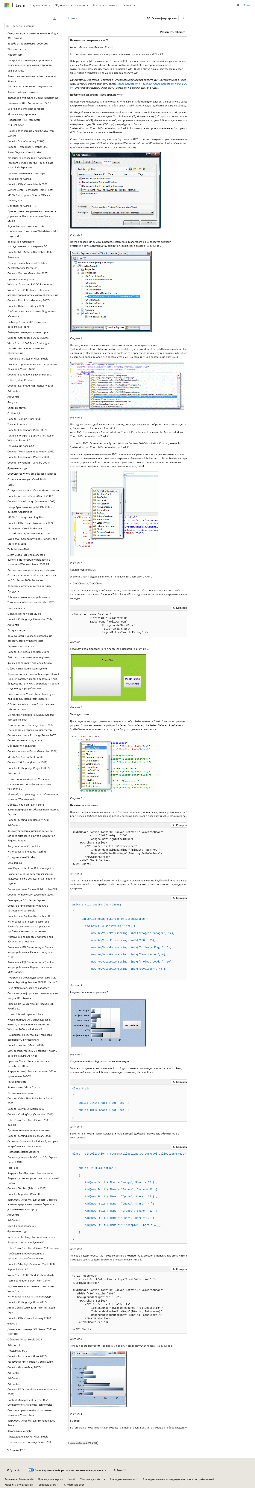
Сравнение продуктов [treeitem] (20, 279)
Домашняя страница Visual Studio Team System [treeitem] (30, 133)
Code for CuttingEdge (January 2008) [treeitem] (28, 820)
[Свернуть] (54, 18)
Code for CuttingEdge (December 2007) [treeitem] (30, 619)
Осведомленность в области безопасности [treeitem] (33, 490)
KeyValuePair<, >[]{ (103, 926)
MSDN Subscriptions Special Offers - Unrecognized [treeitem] (28, 197)
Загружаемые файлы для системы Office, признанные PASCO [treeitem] (31, 1074)
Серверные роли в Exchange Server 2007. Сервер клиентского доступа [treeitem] (31, 737)
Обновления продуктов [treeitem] (21, 745)
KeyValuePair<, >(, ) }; (119, 968)
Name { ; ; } (100, 1102)
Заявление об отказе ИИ (19, 1471)
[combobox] (31, 26)
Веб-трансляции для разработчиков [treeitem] (28, 597)
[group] (127, 733)
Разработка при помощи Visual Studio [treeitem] (30, 1361)
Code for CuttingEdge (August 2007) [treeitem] (28, 768)
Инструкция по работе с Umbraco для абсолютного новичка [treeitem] (30, 939)
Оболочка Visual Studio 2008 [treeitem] (24, 1339)
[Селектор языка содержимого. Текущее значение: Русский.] (13, 1462)
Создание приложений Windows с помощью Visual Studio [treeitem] (27, 908)
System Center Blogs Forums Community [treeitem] (31, 1237)
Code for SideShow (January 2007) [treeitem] (27, 762)
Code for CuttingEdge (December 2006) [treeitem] (30, 1114)
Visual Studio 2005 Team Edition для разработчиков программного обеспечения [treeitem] (28, 348)
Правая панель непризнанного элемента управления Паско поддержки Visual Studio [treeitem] (31, 215)
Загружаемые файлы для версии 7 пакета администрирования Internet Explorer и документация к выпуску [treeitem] (32, 1204)
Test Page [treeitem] (12, 1167)
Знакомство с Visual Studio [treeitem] (23, 1087)
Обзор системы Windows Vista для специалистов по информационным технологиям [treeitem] (29, 783)
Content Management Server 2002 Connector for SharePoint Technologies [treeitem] (29, 1402)
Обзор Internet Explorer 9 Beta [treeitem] (25, 1014)
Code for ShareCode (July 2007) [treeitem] (25, 141)
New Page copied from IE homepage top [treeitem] (30, 868)
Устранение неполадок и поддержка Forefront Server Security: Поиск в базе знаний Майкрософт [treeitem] (30, 162)
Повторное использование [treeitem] (23, 1151)
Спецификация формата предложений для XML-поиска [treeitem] (32, 35)
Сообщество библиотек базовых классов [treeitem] (31, 473)
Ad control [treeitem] (13, 773)
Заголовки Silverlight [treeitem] (19, 1431)
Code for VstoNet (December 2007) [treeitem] (27, 273)
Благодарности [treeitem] (16, 608)
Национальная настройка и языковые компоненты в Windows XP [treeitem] (29, 1037)
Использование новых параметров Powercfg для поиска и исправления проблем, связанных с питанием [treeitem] (28, 926)
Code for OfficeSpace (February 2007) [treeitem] (29, 1318)
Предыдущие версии (50, 1471)
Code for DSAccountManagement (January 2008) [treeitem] (32, 1392)
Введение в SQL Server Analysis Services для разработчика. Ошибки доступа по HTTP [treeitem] (30, 951)
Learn (71, 18)
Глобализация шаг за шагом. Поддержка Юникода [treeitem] (31, 314)
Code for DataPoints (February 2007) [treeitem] (28, 300)
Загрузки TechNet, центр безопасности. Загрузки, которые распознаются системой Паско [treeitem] (33, 1178)
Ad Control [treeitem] (13, 391)
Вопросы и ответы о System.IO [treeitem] (25, 1242)
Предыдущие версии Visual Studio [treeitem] (27, 1436)
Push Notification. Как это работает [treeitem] (28, 988)
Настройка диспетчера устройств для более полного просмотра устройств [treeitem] (29, 62)
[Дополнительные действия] (183, 18)
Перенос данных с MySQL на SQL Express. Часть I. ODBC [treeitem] (32, 1160)
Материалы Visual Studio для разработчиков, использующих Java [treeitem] (28, 531)
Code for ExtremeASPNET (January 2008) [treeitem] (30, 385)
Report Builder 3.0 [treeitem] (17, 1269)
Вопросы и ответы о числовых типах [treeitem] (29, 586)
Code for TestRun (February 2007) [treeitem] (26, 1188)
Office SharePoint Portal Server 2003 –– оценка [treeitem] (30, 1122)
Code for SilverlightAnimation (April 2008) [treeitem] (31, 1264)
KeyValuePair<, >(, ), (123, 933)
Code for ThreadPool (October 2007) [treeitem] (28, 146)
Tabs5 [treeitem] (10, 484)
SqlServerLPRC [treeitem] (15, 70)
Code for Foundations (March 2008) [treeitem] (28, 457)
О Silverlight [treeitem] (14, 413)
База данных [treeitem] (14, 863)
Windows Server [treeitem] (16, 49)
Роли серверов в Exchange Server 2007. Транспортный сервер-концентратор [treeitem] (30, 727)
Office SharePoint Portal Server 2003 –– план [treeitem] (33, 1248)
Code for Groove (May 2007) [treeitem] (24, 1367)
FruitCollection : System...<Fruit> (129, 1153)
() (96, 904)
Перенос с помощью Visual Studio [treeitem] (27, 358)
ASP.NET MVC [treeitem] (15, 125)
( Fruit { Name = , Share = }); (114, 1182)
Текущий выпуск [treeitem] (17, 424)
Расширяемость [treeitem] (16, 1081)
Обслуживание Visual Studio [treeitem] (24, 613)
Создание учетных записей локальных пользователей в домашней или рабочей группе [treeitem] (31, 878)
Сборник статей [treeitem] (16, 407)
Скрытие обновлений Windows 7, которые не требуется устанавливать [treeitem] (32, 1144)
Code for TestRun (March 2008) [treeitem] (25, 1045)
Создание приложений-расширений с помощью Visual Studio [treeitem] (30, 1412)
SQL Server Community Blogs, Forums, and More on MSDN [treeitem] (32, 541)
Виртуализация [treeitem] (16, 630)
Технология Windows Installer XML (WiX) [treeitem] (30, 602)
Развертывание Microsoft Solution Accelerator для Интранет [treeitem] (27, 265)
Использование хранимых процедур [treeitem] (29, 1296)
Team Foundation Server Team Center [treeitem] (29, 1280)
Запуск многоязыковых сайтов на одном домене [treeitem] (31, 78)
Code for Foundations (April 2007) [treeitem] (27, 430)
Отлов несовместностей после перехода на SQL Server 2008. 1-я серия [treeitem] (31, 578)
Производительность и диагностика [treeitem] (28, 1130)
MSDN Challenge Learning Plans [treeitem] (26, 517)
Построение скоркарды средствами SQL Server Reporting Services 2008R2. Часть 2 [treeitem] (32, 980)
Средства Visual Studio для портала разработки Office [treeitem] (28, 1063)
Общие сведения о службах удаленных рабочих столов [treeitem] (30, 707)
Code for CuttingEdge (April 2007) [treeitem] (27, 1302)
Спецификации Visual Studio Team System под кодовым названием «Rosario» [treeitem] (32, 696)
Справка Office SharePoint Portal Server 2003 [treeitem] (30, 1101)
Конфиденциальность (122, 1471)
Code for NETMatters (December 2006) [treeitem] (29, 252)
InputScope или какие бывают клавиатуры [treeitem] (32, 97)
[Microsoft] (6, 5)
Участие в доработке (92, 1471)
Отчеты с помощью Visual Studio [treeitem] (27, 479)
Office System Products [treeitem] (20, 380)
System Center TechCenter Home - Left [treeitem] (30, 189)
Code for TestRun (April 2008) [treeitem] (24, 419)
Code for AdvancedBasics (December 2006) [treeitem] (32, 751)
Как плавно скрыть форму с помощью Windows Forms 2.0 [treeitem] (30, 438)
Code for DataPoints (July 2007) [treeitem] (25, 306)
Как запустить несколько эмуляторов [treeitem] (29, 86)
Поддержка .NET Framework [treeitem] (23, 119)
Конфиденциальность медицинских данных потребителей (177, 1471)
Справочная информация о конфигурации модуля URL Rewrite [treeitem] (32, 995)
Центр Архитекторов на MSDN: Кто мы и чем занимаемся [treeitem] (31, 717)
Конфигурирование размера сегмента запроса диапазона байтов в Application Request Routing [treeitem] (31, 835)
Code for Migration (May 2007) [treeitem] (25, 1194)
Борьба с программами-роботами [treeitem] (27, 43)
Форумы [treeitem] (12, 402)
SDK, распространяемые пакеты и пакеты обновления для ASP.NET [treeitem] (32, 1053)
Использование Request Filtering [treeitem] (26, 851)
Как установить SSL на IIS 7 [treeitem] (23, 846)
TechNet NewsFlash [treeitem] (18, 549)
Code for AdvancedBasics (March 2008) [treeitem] (30, 496)
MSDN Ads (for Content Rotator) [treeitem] (26, 757)
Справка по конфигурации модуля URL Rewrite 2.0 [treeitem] (30, 1006)
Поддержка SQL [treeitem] (17, 1350)
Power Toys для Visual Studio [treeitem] (24, 152)
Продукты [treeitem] (13, 591)
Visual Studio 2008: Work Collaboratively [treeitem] (30, 1275)
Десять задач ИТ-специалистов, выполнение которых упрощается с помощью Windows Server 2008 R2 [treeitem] (28, 559)
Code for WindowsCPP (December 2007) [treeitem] (30, 894)
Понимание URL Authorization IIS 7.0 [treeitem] (29, 103)
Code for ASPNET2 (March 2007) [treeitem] (26, 1108)
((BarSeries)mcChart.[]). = (110, 918)
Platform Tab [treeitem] (14, 54)
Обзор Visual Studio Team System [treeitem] (27, 668)
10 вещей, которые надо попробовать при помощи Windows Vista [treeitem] (32, 796)
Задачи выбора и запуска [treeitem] (22, 92)
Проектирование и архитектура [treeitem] (26, 173)
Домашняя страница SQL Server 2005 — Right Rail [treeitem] (31, 1331)
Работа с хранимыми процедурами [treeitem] (28, 657)
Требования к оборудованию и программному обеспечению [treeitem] (26, 1256)
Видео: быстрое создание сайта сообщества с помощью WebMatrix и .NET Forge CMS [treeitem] (32, 231)
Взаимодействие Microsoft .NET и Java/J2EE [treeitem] (33, 889)
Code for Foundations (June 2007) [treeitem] (27, 1356)
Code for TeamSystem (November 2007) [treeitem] (30, 916)
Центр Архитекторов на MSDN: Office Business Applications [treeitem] (29, 509)
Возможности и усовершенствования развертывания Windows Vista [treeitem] (29, 638)
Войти (247, 5)
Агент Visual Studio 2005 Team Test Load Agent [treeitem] (31, 1310)
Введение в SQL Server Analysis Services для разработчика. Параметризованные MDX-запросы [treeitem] (31, 967)
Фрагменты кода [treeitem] (17, 468)
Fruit (81, 1088)
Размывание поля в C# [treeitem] (20, 446)
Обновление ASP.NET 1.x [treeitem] (21, 205)
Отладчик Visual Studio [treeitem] (21, 857)
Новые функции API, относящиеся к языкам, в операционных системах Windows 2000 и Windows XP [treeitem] (29, 1024)
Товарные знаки (47, 1476)
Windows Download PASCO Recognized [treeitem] (30, 284)
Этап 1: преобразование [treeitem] (21, 1226)
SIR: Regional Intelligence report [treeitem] (25, 108)
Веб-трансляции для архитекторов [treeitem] (27, 332)
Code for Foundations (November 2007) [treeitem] (30, 374)
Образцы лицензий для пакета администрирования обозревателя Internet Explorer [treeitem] (33, 809)
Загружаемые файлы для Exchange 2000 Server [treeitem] (31, 1423)
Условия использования (18, 1476)
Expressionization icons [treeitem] (20, 646)
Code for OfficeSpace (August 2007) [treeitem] (28, 337)
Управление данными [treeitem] (20, 1093)
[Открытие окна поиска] (238, 5)
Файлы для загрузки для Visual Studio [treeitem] (29, 663)
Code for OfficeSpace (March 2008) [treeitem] (27, 184)
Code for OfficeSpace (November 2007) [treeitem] (30, 523)
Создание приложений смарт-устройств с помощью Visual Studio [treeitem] (32, 366)
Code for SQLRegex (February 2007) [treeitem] (28, 652)
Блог (70, 1471)
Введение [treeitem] (13, 257)
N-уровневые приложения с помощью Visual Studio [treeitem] (30, 1288)
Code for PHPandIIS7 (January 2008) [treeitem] (28, 462)
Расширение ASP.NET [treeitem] (20, 178)
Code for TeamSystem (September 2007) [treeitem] (30, 451)
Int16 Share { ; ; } (100, 1110)
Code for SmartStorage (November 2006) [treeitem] (31, 501)
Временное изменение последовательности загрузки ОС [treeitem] (27, 244)
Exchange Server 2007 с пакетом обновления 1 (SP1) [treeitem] (26, 324)
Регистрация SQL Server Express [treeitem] (26, 900)
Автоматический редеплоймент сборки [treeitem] (31, 570)
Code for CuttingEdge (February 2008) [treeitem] (29, 1135)
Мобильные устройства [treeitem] (21, 114)
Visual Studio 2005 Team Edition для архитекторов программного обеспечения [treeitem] (32, 292)
